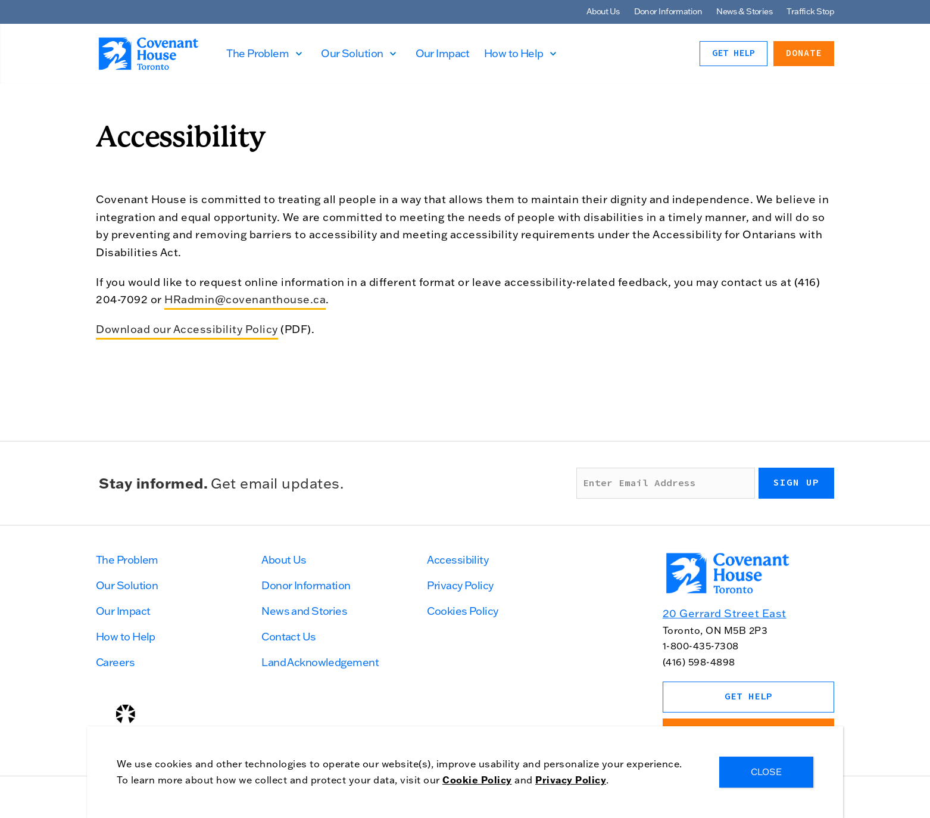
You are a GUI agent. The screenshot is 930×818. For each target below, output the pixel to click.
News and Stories (304, 611)
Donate (804, 53)
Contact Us (288, 636)
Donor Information (668, 11)
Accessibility (457, 560)
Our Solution (359, 53)
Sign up (796, 482)
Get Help (733, 53)
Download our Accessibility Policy (187, 329)
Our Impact (449, 53)
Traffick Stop (810, 11)
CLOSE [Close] (766, 771)
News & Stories (744, 11)
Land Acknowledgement (320, 662)
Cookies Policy (462, 611)
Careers (115, 662)
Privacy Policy (460, 585)
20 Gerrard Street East (725, 613)
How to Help (520, 53)
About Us (603, 11)
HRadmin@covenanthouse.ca (245, 299)
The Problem (264, 53)
